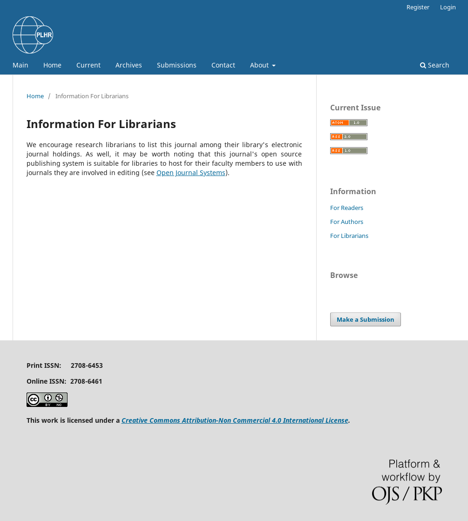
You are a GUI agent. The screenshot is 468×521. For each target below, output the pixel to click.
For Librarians (349, 235)
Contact (223, 65)
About (260, 65)
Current (88, 65)
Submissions (177, 65)
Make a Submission (365, 319)
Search (434, 65)
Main (20, 65)
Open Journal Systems (190, 172)
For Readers (346, 207)
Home (52, 65)
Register (418, 7)
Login (448, 7)
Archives (128, 65)
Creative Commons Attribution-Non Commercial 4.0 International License (235, 420)
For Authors (346, 221)
